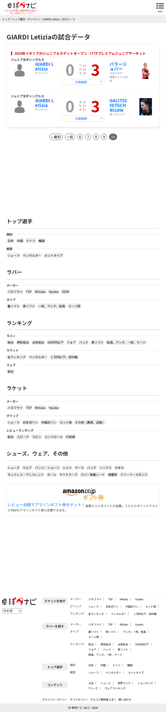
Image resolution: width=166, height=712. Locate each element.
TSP (29, 291)
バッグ (91, 467)
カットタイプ (53, 255)
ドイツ (30, 241)
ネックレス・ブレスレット (26, 474)
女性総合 (38, 342)
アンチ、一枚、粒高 (134, 631)
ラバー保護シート (93, 474)
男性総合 (23, 342)
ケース (79, 467)
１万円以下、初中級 (64, 357)
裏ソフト (14, 306)
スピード (23, 437)
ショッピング (145, 683)
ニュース (106, 683)
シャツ (67, 467)
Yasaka (54, 291)
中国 (20, 241)
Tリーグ (93, 688)
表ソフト (29, 306)
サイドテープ (68, 474)
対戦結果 (81, 82)
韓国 (41, 241)
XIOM (65, 291)
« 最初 (56, 136)
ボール (51, 474)
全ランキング (17, 357)
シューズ (13, 467)
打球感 (70, 437)
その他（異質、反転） (90, 422)
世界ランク (124, 683)
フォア (71, 342)
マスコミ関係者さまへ (103, 699)
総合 (11, 342)
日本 (11, 241)
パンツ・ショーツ (47, 467)
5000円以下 (56, 342)
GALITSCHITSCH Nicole (119, 105)
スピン (36, 437)
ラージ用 (74, 306)
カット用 (66, 422)
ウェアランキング (115, 688)
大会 (91, 683)
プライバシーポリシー (55, 699)
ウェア (27, 467)
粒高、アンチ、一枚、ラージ (126, 342)
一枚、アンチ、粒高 (51, 306)
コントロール (54, 437)
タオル (119, 467)
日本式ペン (30, 422)
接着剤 (112, 474)
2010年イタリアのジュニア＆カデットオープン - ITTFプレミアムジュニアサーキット (80, 53)
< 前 (70, 136)
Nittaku (40, 291)
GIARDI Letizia (44, 66)
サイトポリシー (79, 699)
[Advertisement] (83, 178)
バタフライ (15, 291)
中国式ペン (48, 422)
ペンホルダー (32, 255)
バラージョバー (118, 66)
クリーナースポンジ (133, 474)
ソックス (105, 467)
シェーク (14, 255)
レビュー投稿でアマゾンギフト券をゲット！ (46, 505)
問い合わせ (124, 699)
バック (83, 342)
